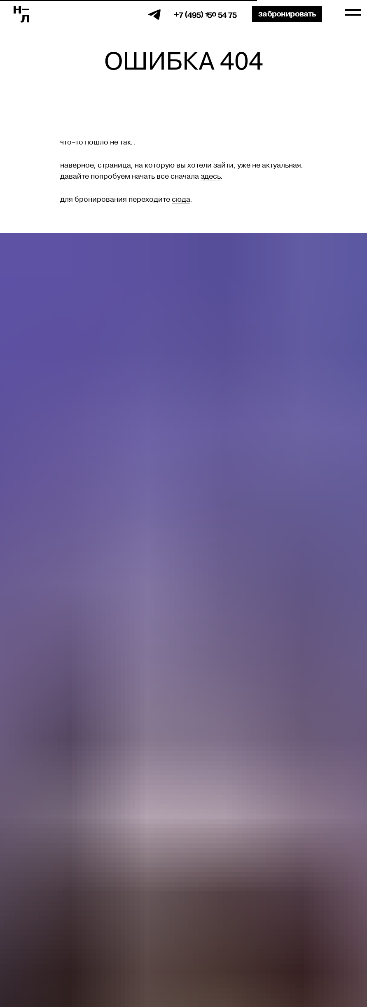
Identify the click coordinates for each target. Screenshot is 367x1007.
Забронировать (287, 14)
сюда (181, 199)
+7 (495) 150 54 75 (205, 14)
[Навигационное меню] (353, 12)
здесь (210, 176)
